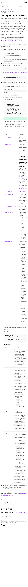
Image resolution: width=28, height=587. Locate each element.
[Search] (20, 2)
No (8, 502)
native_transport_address (11, 72)
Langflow (20, 6)
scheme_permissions (9, 194)
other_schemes (8, 191)
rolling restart (23, 493)
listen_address (23, 72)
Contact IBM (11, 528)
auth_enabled (8, 137)
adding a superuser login (8, 495)
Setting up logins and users (17, 488)
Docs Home (5, 6)
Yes (3, 502)
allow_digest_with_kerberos (11, 206)
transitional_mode (9, 241)
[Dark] (24, 2)
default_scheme (8, 144)
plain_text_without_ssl (10, 212)
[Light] (22, 2)
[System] (26, 2)
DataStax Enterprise (5, 9)
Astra (14, 6)
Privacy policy (19, 512)
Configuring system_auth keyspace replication (13, 40)
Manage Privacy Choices (8, 514)
